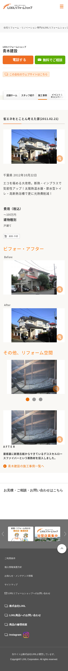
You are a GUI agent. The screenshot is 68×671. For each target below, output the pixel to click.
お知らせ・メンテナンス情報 (19, 576)
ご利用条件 (10, 558)
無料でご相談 (52, 59)
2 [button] (34, 399)
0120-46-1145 (18, 499)
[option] (34, 377)
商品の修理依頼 (18, 624)
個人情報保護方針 (13, 567)
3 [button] (40, 399)
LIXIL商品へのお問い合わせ (25, 615)
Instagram (19, 634)
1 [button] (27, 399)
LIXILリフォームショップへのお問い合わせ (29, 593)
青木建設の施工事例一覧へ (26, 466)
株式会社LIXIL (17, 605)
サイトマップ (11, 584)
